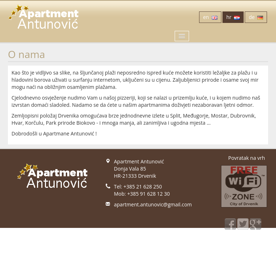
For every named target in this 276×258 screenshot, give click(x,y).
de (256, 17)
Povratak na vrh (246, 157)
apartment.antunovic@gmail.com (153, 204)
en (210, 17)
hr (233, 17)
